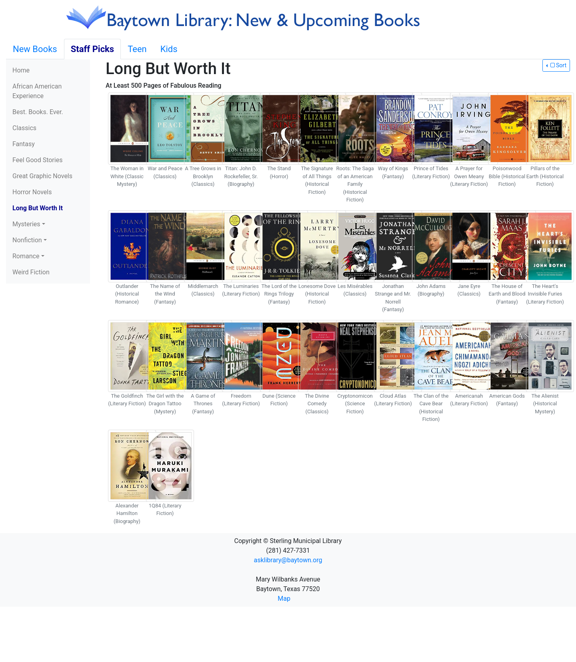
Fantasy (23, 144)
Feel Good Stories (37, 160)
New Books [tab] (35, 49)
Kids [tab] (169, 49)
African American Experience (37, 91)
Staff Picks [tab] (92, 49)
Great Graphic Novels (42, 176)
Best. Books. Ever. (37, 112)
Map (284, 598)
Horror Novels (32, 192)
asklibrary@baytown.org (288, 560)
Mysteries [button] (26, 224)
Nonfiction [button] (27, 240)
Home (21, 70)
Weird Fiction (31, 272)
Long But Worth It (37, 208)
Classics (24, 128)
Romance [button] (25, 256)
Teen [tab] (137, 49)
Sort (557, 65)
